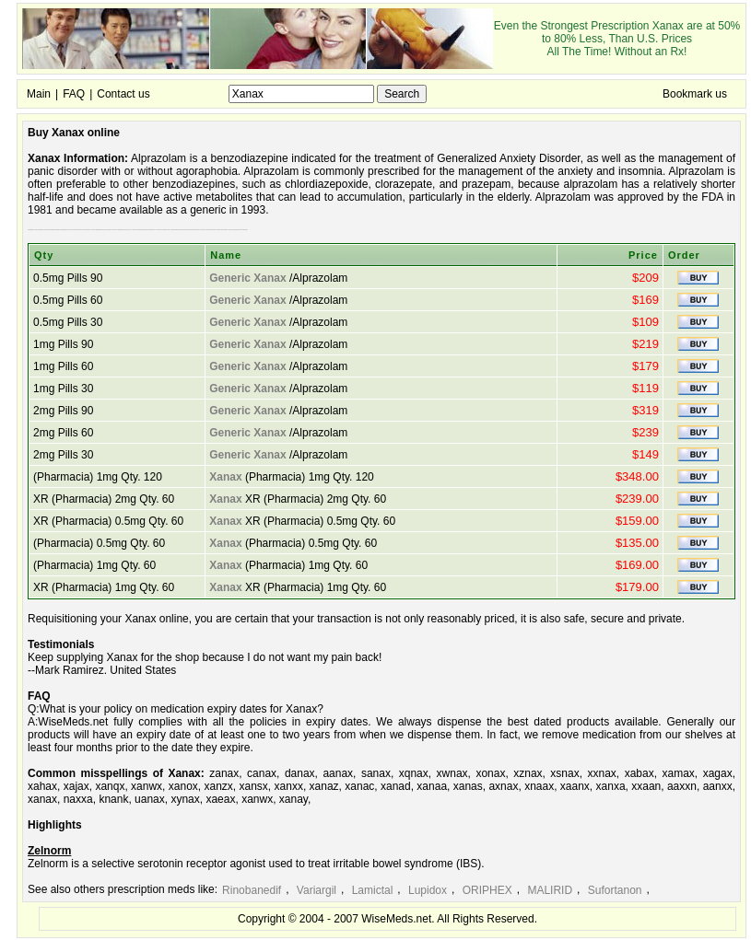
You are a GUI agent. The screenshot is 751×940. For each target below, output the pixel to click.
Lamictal (372, 890)
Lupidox (427, 890)
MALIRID (549, 890)
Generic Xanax (247, 278)
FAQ (74, 93)
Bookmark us (695, 93)
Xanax (225, 476)
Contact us (123, 93)
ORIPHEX (487, 890)
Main (39, 93)
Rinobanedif (251, 890)
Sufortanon (615, 890)
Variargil (316, 890)
